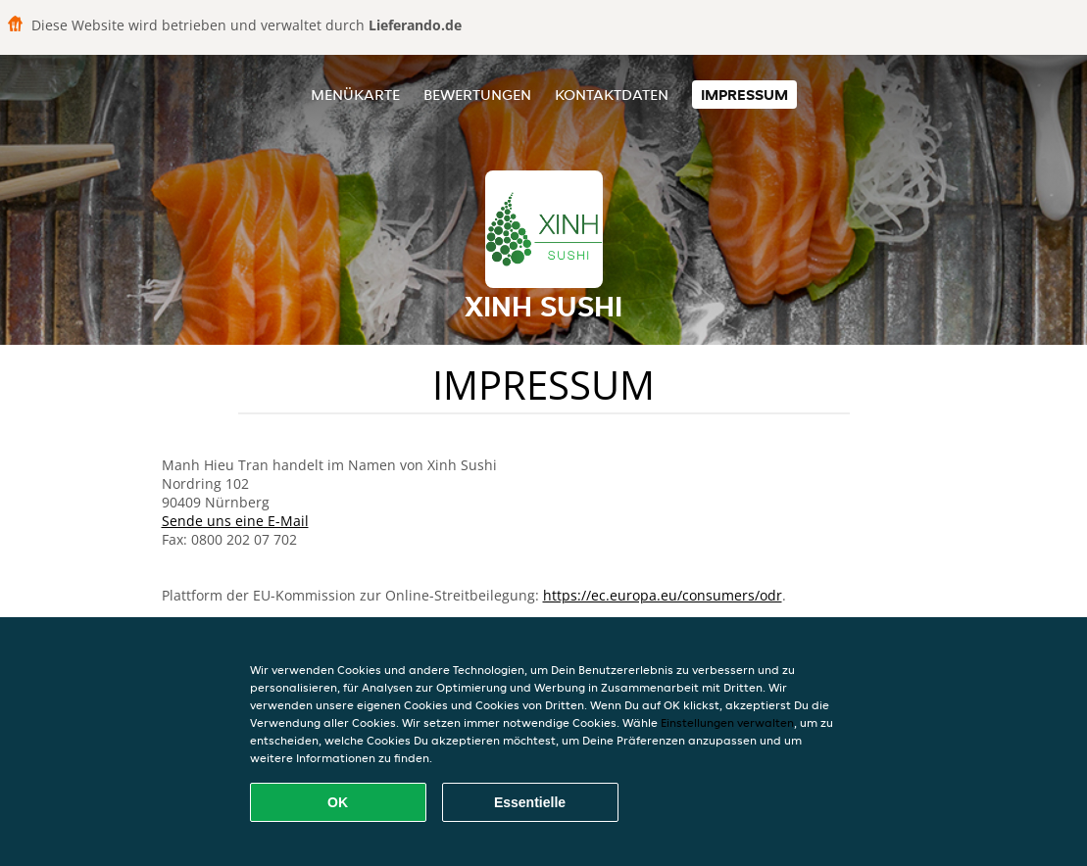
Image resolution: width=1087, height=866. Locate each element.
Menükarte (355, 94)
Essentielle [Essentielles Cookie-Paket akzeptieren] (530, 802)
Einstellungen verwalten (727, 722)
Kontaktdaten (611, 94)
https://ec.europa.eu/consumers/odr (662, 595)
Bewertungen (477, 94)
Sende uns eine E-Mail (235, 520)
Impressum (744, 94)
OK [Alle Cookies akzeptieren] (337, 802)
